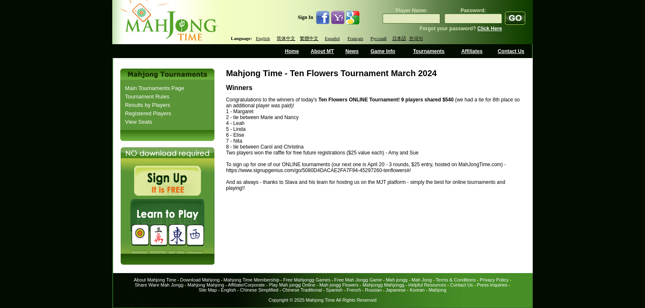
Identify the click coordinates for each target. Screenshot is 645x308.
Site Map (207, 289)
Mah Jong (422, 279)
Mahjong (437, 289)
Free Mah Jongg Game (358, 279)
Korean (417, 289)
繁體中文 (309, 38)
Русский (378, 38)
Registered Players (148, 113)
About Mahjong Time (155, 279)
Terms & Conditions (456, 279)
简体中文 (286, 38)
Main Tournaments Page (154, 88)
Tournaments (428, 51)
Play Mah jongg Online (292, 284)
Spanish (334, 289)
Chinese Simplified (259, 289)
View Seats (138, 122)
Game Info (382, 51)
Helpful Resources (427, 284)
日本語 (399, 38)
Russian (373, 289)
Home (292, 51)
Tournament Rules (147, 96)
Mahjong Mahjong (206, 284)
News (351, 51)
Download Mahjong (199, 279)
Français (355, 38)
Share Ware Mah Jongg (159, 284)
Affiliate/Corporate (246, 284)
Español (332, 38)
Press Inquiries (492, 284)
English (263, 38)
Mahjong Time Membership (252, 279)
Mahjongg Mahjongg (383, 284)
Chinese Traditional (302, 289)
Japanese (396, 289)
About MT (322, 51)
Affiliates (472, 51)
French (353, 289)
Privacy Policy (494, 279)
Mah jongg (396, 279)
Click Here (489, 29)
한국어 (416, 38)
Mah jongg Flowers (339, 284)
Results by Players (147, 105)
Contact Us (511, 51)
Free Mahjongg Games (306, 279)
